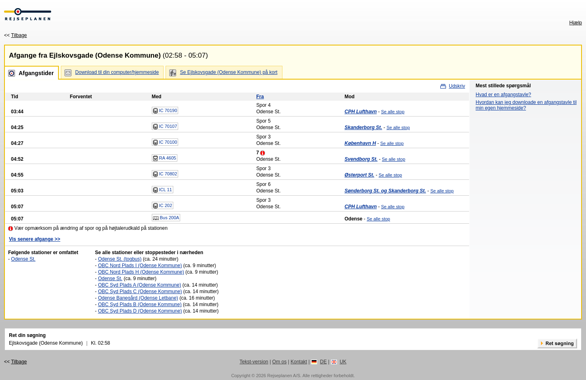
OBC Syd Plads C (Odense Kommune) (140, 291)
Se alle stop (392, 111)
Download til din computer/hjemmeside (117, 72)
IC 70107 (165, 127)
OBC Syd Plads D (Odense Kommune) (140, 311)
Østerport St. (359, 175)
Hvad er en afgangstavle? (503, 94)
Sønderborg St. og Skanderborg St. (385, 191)
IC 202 (162, 206)
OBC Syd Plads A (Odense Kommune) (139, 285)
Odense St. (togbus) (119, 259)
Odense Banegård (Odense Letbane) (138, 298)
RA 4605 (164, 158)
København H (360, 143)
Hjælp (575, 23)
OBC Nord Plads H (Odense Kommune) (141, 272)
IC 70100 (165, 142)
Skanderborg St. (363, 127)
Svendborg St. (361, 159)
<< (15, 35)
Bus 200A (166, 218)
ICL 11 (162, 190)
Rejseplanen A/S (283, 375)
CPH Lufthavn (361, 111)
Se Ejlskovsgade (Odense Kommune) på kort (228, 72)
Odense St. (23, 259)
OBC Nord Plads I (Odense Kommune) (140, 265)
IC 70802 (165, 174)
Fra (260, 96)
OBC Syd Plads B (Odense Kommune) (139, 304)
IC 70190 (165, 111)
